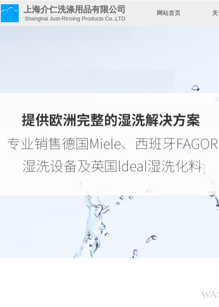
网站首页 (169, 13)
